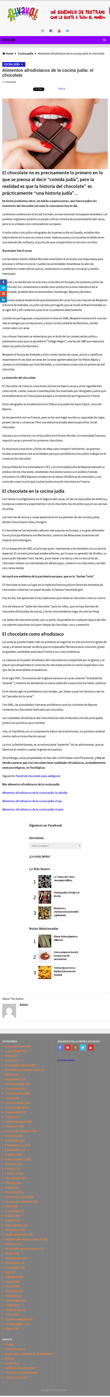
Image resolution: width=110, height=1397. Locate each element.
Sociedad (11, 1291)
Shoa (8, 1286)
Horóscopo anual (16, 1197)
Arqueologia (13, 1051)
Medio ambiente (16, 1234)
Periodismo (12, 1263)
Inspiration (12, 1211)
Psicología (12, 1267)
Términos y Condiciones (21, 1373)
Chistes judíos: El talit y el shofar (66, 894)
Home (9, 1344)
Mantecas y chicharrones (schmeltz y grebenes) (66, 911)
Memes (10, 1358)
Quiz (8, 1272)
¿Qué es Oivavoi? (16, 1377)
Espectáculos (14, 1159)
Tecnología (12, 1300)
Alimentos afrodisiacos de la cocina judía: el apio (33, 809)
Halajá (9, 1187)
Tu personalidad (16, 1319)
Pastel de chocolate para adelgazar (38, 776)
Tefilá (9, 1305)
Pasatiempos (13, 1258)
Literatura (12, 1230)
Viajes (9, 1329)
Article (9, 1060)
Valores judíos (14, 1324)
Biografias (12, 1079)
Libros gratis (13, 1225)
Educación (12, 1140)
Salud (9, 1282)
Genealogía (12, 1178)
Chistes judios (14, 1093)
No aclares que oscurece (21, 1249)
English (10, 1154)
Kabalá (9, 1216)
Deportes (11, 1126)
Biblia (9, 1074)
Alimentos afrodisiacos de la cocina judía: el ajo (32, 801)
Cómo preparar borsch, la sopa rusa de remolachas (66, 955)
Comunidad (12, 1112)
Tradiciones (13, 1310)
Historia (10, 1192)
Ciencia (10, 1098)
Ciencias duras (14, 1103)
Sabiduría (11, 1277)
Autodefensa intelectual (21, 1070)
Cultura (10, 1117)
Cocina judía (12, 64)
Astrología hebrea (17, 1065)
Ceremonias (13, 1089)
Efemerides (12, 1145)
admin (24, 1004)
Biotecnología (14, 1084)
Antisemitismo (15, 1046)
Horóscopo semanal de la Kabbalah (28, 1354)
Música (9, 1244)
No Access (12, 1363)
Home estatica (15, 1349)
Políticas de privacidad (20, 1368)
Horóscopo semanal (18, 1202)
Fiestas (10, 1173)
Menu (6, 40)
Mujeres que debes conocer (23, 1239)
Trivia (8, 1314)
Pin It (62, 89)
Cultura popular (15, 1122)
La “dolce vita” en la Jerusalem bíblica (64, 878)
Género (10, 1183)
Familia (9, 1169)
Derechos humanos (18, 1131)
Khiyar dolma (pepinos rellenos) (65, 938)
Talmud (10, 1296)
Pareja (9, 1253)
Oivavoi (63, 1390)
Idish (8, 1206)
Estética (10, 1164)
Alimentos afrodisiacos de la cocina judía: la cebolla (34, 793)
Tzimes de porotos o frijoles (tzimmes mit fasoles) (65, 971)
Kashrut (10, 1220)
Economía (11, 1136)
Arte (8, 1056)
